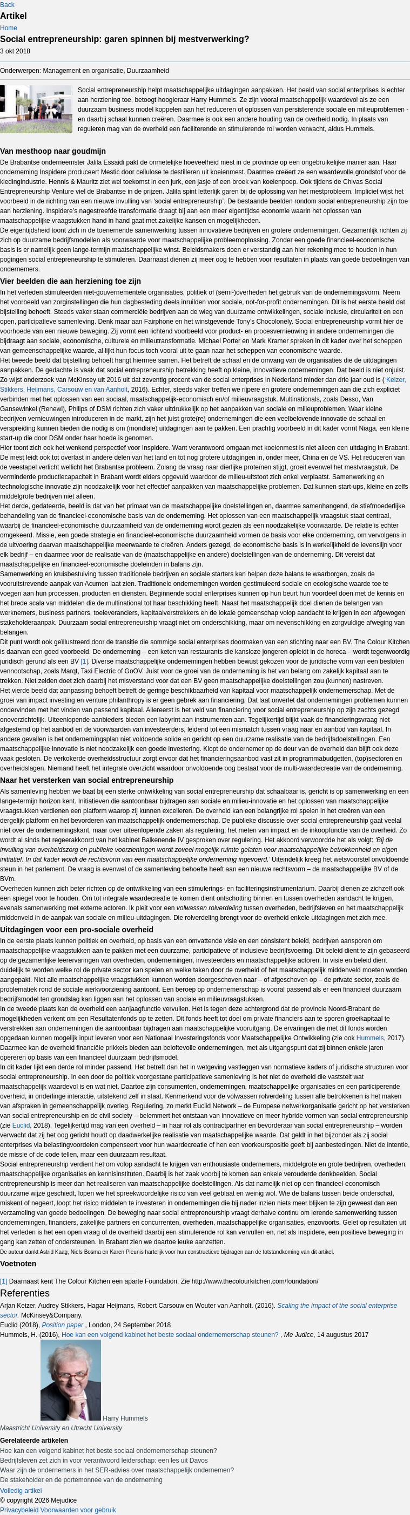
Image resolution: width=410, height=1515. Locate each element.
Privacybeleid (19, 1510)
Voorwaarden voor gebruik (78, 1510)
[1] (84, 661)
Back (7, 5)
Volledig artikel (21, 1490)
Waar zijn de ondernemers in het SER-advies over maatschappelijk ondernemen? (117, 1470)
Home (8, 28)
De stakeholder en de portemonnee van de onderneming (81, 1480)
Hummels (370, 1038)
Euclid (21, 1125)
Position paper (63, 1325)
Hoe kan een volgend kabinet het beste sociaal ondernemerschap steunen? (171, 1335)
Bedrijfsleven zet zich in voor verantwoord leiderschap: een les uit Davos (104, 1460)
